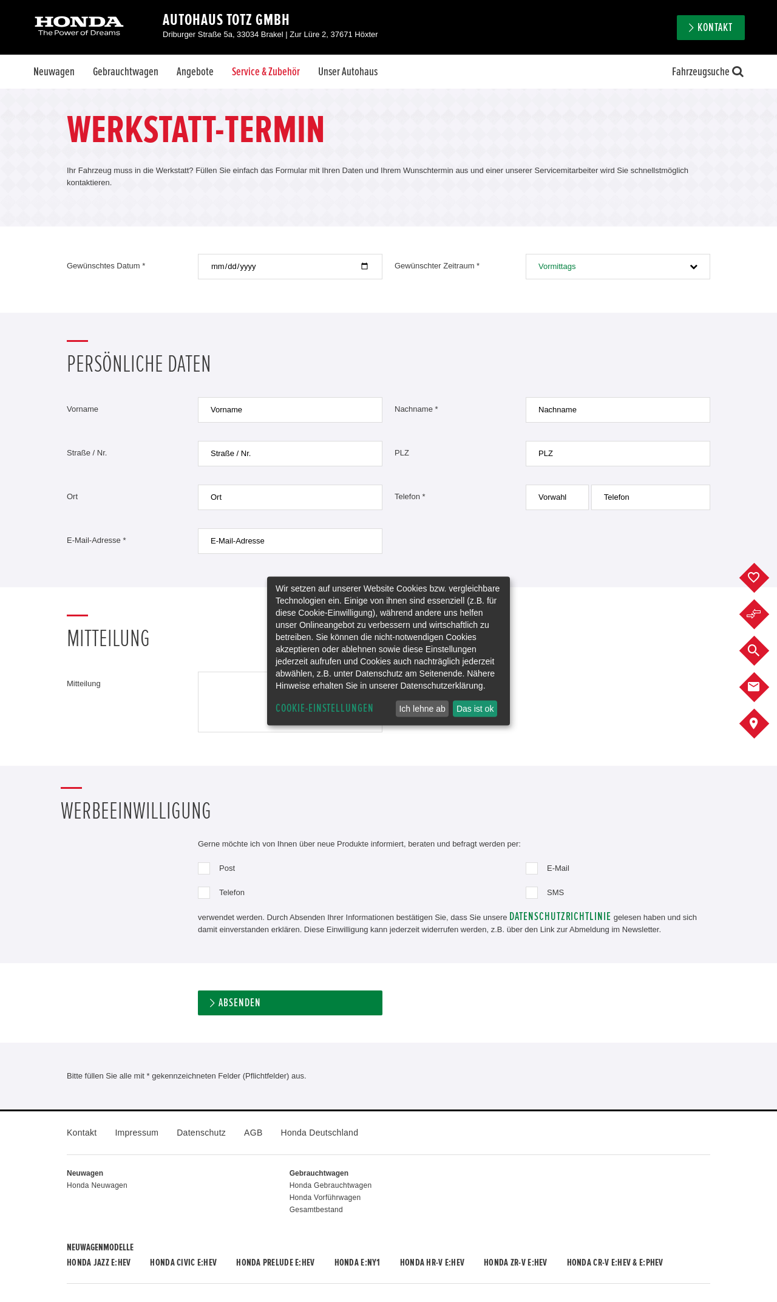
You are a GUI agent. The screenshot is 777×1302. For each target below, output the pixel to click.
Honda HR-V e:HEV (432, 1262)
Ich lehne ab (422, 709)
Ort (72, 496)
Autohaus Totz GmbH (226, 20)
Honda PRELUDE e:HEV (275, 1262)
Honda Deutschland (320, 1132)
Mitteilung (84, 683)
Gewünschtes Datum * (106, 265)
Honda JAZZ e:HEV (99, 1262)
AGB (253, 1132)
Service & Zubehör (266, 72)
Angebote (195, 72)
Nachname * (416, 409)
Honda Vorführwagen (325, 1197)
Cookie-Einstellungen (325, 708)
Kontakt (715, 27)
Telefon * (410, 496)
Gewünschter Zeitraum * (437, 265)
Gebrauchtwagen (125, 72)
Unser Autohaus (348, 72)
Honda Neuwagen (97, 1185)
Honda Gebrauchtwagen (331, 1185)
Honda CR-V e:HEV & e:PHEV (615, 1262)
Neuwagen (54, 72)
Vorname (82, 409)
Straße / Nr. (87, 452)
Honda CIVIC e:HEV (183, 1262)
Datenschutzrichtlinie (560, 916)
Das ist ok (475, 709)
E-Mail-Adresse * (96, 540)
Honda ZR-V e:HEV (515, 1262)
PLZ (402, 452)
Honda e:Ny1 (357, 1262)
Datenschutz (201, 1132)
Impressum (136, 1132)
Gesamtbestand (316, 1209)
